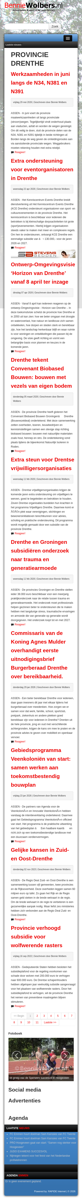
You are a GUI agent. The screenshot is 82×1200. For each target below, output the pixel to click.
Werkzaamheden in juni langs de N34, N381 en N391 (40, 82)
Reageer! (20, 152)
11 (37, 1022)
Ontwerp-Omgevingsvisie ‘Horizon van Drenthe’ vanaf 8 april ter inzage (43, 273)
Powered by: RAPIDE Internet (50, 1191)
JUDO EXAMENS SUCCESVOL (28, 1151)
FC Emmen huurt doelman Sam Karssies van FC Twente (42, 1134)
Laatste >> (50, 1022)
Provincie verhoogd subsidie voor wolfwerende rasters (36, 936)
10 (28, 1022)
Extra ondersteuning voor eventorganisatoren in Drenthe (42, 169)
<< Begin (19, 1015)
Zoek (55, 26)
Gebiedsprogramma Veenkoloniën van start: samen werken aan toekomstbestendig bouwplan (41, 767)
